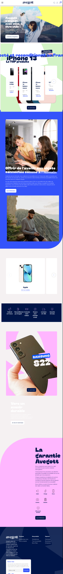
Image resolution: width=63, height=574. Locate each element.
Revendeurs (48, 541)
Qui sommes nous (23, 539)
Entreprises (48, 543)
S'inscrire (26, 570)
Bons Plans (35, 543)
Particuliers (48, 539)
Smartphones (35, 539)
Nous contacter (23, 541)
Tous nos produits (36, 541)
